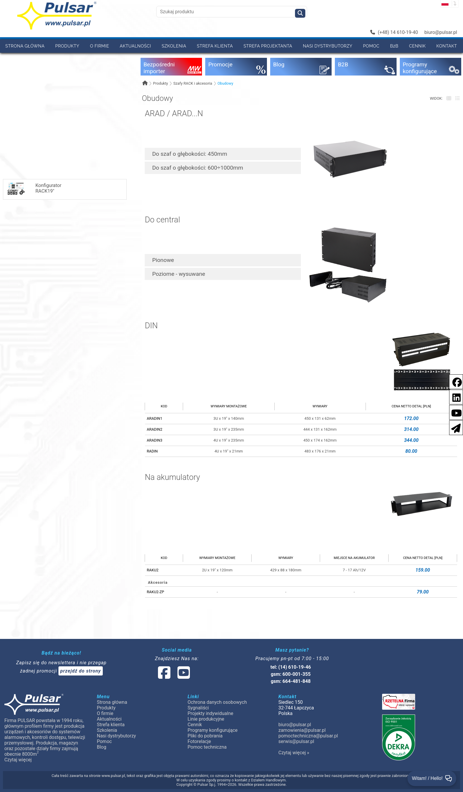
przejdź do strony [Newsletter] (80, 671)
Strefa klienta (215, 45)
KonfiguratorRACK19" (33, 188)
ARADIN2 (154, 429)
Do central (162, 220)
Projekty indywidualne (210, 713)
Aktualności (135, 45)
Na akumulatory (172, 477)
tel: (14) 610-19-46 (290, 667)
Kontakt (446, 45)
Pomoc (371, 45)
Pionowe (163, 260)
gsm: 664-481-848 (291, 681)
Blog (101, 747)
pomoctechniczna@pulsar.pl (308, 736)
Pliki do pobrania (205, 736)
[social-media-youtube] (454, 412)
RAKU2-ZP (155, 592)
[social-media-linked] (173, 676)
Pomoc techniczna (207, 747)
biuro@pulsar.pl (440, 32)
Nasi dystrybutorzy (328, 45)
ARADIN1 (154, 418)
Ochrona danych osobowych (217, 702)
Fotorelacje (199, 741)
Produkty (67, 45)
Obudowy (225, 83)
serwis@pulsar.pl (296, 741)
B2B (394, 45)
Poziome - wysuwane (178, 273)
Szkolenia (174, 45)
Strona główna (25, 45)
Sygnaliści (198, 708)
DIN (151, 326)
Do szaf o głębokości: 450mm (189, 153)
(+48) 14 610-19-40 (394, 32)
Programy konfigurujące (212, 730)
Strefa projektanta (268, 45)
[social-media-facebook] (454, 381)
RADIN (152, 451)
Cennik (417, 45)
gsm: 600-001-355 (291, 674)
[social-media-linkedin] (453, 396)
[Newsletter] (454, 427)
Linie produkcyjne (206, 719)
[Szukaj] (300, 13)
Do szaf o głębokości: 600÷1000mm (197, 167)
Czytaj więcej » (293, 752)
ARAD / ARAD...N (174, 113)
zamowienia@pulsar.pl (302, 730)
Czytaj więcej (18, 760)
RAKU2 (153, 570)
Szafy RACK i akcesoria (192, 83)
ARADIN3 (154, 440)
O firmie (99, 45)
